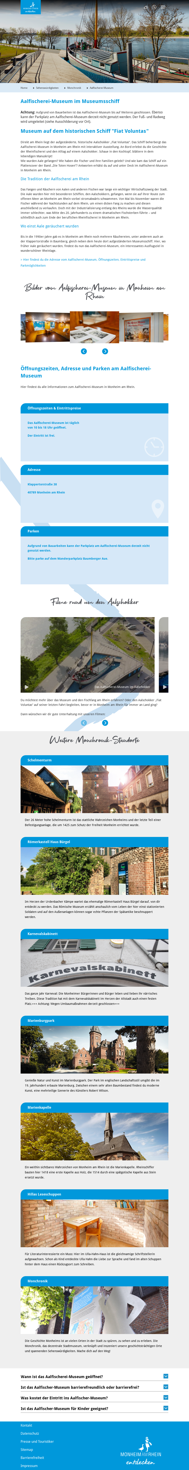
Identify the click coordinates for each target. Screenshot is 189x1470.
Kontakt (26, 1425)
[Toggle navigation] (163, 7)
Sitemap (27, 1450)
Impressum (29, 1466)
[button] (54, 371)
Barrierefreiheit (32, 1458)
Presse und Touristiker (37, 1442)
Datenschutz (30, 1433)
